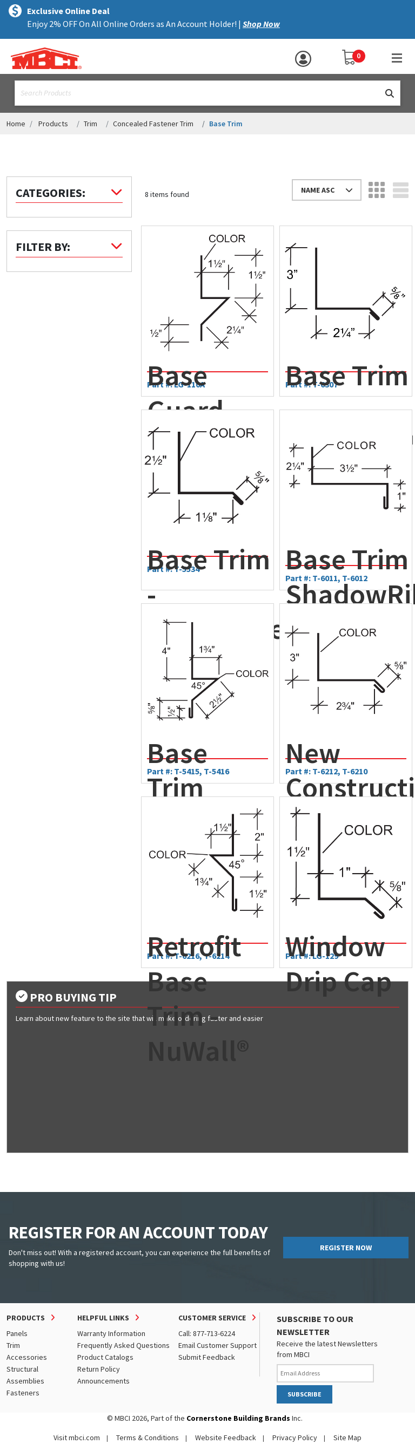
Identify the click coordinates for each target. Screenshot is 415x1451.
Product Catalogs (105, 1357)
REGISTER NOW (346, 1247)
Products (53, 123)
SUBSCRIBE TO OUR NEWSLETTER (315, 1325)
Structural (22, 1369)
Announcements (103, 1381)
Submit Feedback (206, 1357)
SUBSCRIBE (304, 1394)
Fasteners (22, 1393)
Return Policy (98, 1369)
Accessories (26, 1357)
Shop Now (261, 23)
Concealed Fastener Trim (153, 123)
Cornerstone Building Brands (238, 1418)
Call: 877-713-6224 (206, 1333)
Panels (17, 1333)
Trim (90, 123)
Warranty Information (111, 1333)
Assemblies (25, 1381)
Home (15, 123)
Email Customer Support (217, 1345)
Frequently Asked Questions (123, 1345)
